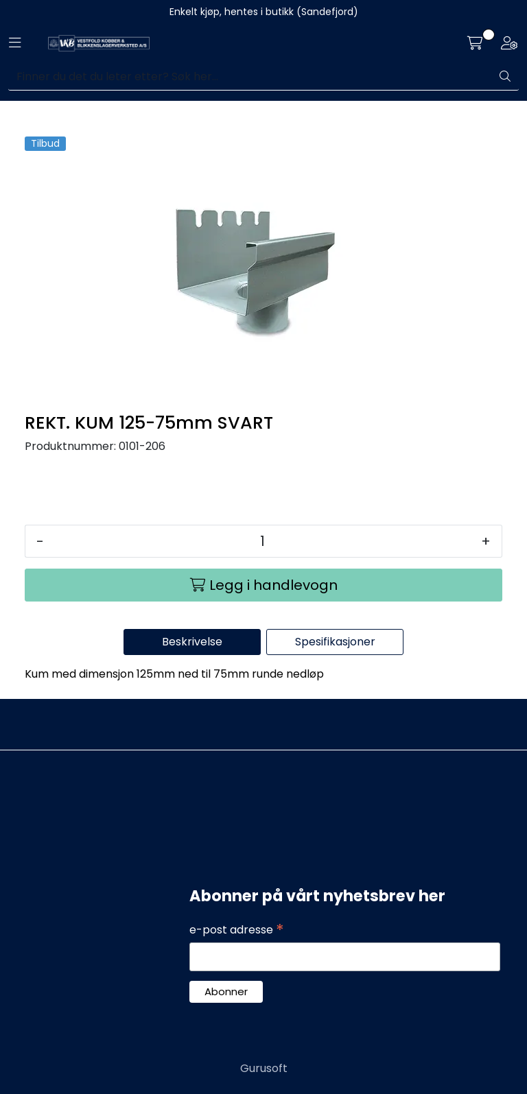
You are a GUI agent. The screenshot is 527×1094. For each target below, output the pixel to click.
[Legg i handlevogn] (263, 585)
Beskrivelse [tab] (192, 642)
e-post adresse (236, 930)
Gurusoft (264, 1068)
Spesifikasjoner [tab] (335, 642)
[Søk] (250, 77)
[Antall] (262, 541)
